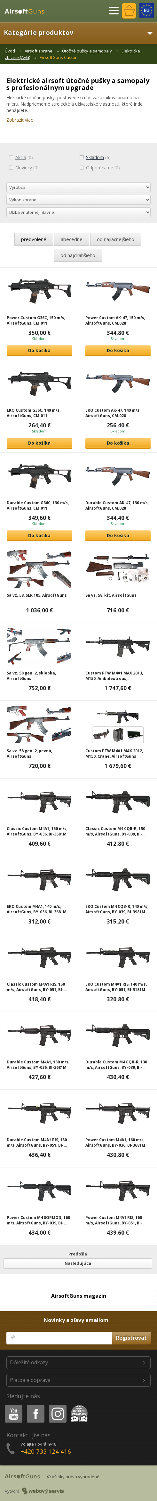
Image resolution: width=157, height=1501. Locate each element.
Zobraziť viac (19, 120)
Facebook (35, 1406)
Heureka (78, 1406)
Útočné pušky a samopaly (87, 51)
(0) (21, 157)
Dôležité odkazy (29, 1362)
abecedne (71, 239)
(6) (95, 157)
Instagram (57, 1406)
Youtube (12, 1406)
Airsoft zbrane (38, 51)
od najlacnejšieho (115, 239)
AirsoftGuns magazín (78, 1295)
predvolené (33, 239)
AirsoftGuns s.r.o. (27, 11)
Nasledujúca (78, 1263)
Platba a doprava (30, 1380)
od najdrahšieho (77, 255)
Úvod (10, 51)
